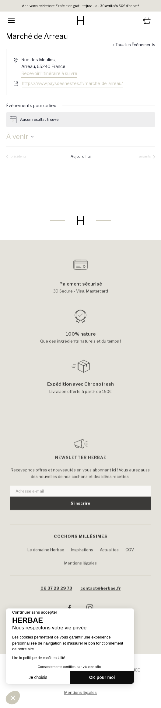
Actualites (109, 561)
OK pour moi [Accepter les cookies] (102, 677)
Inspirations (82, 561)
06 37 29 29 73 (56, 599)
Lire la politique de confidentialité (38, 658)
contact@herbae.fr (100, 599)
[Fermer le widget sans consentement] (34, 612)
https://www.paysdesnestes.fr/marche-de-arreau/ (72, 83)
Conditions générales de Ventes (80, 684)
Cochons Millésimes (80, 548)
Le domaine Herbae (45, 561)
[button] (12, 697)
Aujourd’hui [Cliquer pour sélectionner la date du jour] (81, 156)
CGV (129, 561)
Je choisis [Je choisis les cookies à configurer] (38, 677)
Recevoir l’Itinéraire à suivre (49, 73)
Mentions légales (80, 574)
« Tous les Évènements (134, 44)
